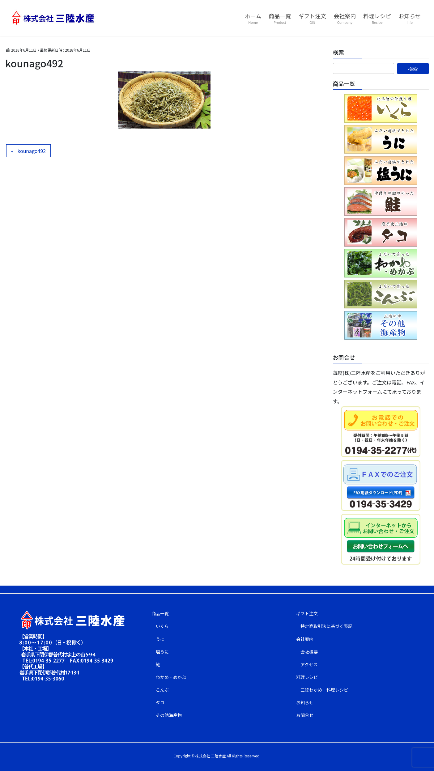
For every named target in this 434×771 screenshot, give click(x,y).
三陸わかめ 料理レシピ (324, 690)
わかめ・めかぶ (171, 677)
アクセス (308, 664)
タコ (160, 702)
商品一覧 (160, 613)
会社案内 (304, 639)
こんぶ (162, 690)
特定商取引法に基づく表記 (326, 626)
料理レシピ (307, 677)
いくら (162, 626)
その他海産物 (169, 715)
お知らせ (304, 702)
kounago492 (31, 151)
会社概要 (309, 652)
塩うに (162, 652)
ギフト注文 (307, 613)
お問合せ (304, 715)
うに (160, 639)
